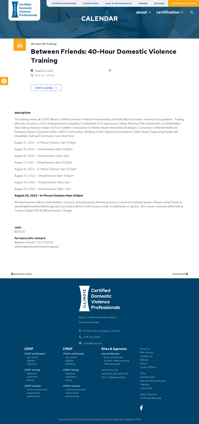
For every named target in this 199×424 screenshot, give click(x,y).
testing (30, 380)
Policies (144, 359)
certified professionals (63, 3)
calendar (143, 3)
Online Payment (148, 394)
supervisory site (109, 369)
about (144, 12)
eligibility (31, 360)
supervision (32, 376)
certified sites (91, 3)
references (32, 373)
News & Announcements (153, 380)
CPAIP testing (71, 369)
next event (180, 274)
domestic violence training (116, 360)
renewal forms (33, 393)
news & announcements (119, 3)
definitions (32, 364)
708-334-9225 (89, 337)
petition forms (33, 396)
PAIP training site (112, 364)
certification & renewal (183, 3)
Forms (143, 363)
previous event (21, 274)
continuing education (37, 389)
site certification (110, 353)
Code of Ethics (148, 367)
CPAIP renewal (71, 386)
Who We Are (146, 352)
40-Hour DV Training (44, 44)
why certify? (33, 357)
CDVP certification (34, 353)
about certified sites (113, 357)
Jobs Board (146, 388)
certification (170, 12)
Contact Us (146, 356)
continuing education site (114, 373)
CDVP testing (32, 369)
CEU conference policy (113, 377)
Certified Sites (147, 377)
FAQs (143, 373)
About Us (145, 348)
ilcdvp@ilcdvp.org (90, 343)
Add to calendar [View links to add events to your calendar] (44, 87)
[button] (4, 81)
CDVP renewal (32, 386)
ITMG (138, 419)
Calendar (144, 384)
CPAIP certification (73, 353)
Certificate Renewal (150, 398)
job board (159, 3)
